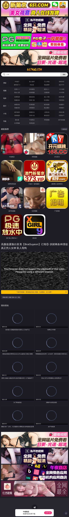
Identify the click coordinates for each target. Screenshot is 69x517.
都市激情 (17, 112)
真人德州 (32, 81)
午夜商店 (32, 120)
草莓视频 (46, 120)
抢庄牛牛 (61, 85)
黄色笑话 (46, 115)
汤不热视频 (61, 120)
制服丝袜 (17, 100)
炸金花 (32, 85)
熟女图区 (46, 108)
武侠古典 (61, 112)
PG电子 (17, 81)
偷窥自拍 (17, 104)
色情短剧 (32, 123)
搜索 (64, 74)
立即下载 (48, 513)
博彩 (4, 83)
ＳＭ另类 (61, 92)
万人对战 (46, 81)
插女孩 (17, 120)
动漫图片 (61, 104)
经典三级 (32, 100)
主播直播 (46, 92)
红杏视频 (17, 123)
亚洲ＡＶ (17, 89)
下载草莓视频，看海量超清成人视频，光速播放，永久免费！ (41, 292)
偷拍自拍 (32, 97)
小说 (4, 113)
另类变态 (61, 100)
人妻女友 (46, 112)
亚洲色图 (32, 104)
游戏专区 (61, 81)
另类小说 (32, 115)
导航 (4, 121)
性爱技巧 (61, 115)
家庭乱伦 (32, 112)
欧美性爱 (61, 97)
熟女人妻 (17, 92)
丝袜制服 (32, 92)
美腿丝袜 (17, 108)
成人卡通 (46, 97)
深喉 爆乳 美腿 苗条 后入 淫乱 (11, 297)
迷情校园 (17, 115)
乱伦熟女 (46, 100)
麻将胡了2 (17, 85)
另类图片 (61, 108)
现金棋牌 (46, 85)
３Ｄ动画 (61, 89)
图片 (4, 106)
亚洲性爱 (17, 97)
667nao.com (34, 70)
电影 (4, 98)
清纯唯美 (32, 108)
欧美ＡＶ (46, 89)
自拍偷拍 (32, 89)
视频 (4, 91)
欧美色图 (46, 104)
